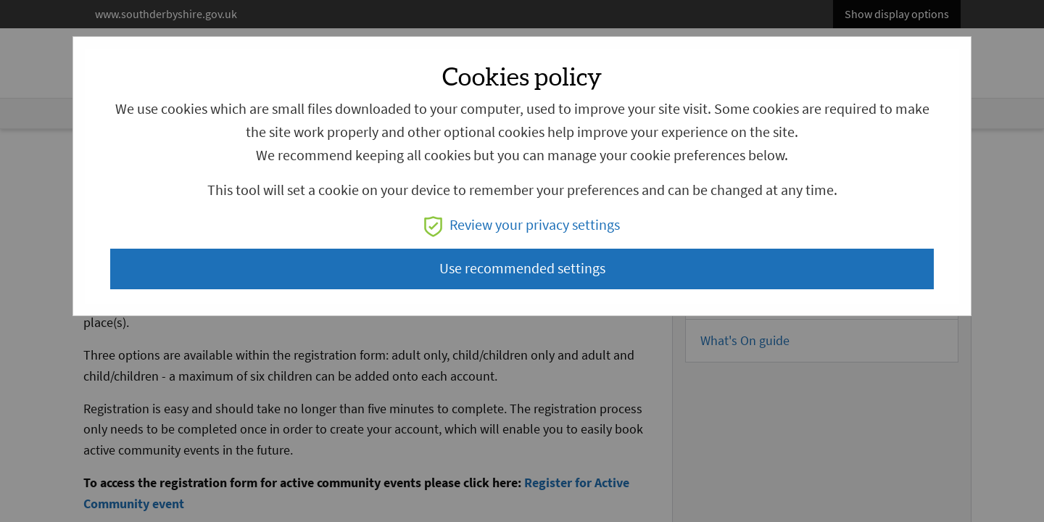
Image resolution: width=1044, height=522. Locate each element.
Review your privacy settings (522, 225)
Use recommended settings (522, 268)
